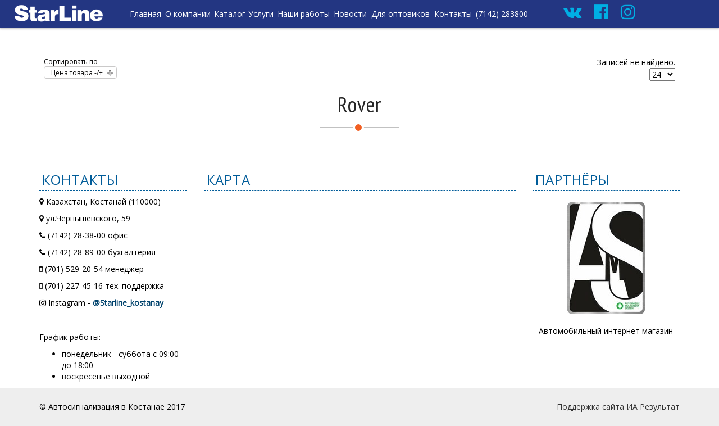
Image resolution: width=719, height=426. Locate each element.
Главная (145, 13)
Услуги (261, 13)
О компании (188, 13)
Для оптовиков (400, 13)
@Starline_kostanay (128, 302)
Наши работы (303, 13)
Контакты (453, 13)
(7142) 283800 (502, 13)
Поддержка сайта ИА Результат (618, 406)
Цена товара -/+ (77, 73)
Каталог (229, 13)
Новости (350, 13)
